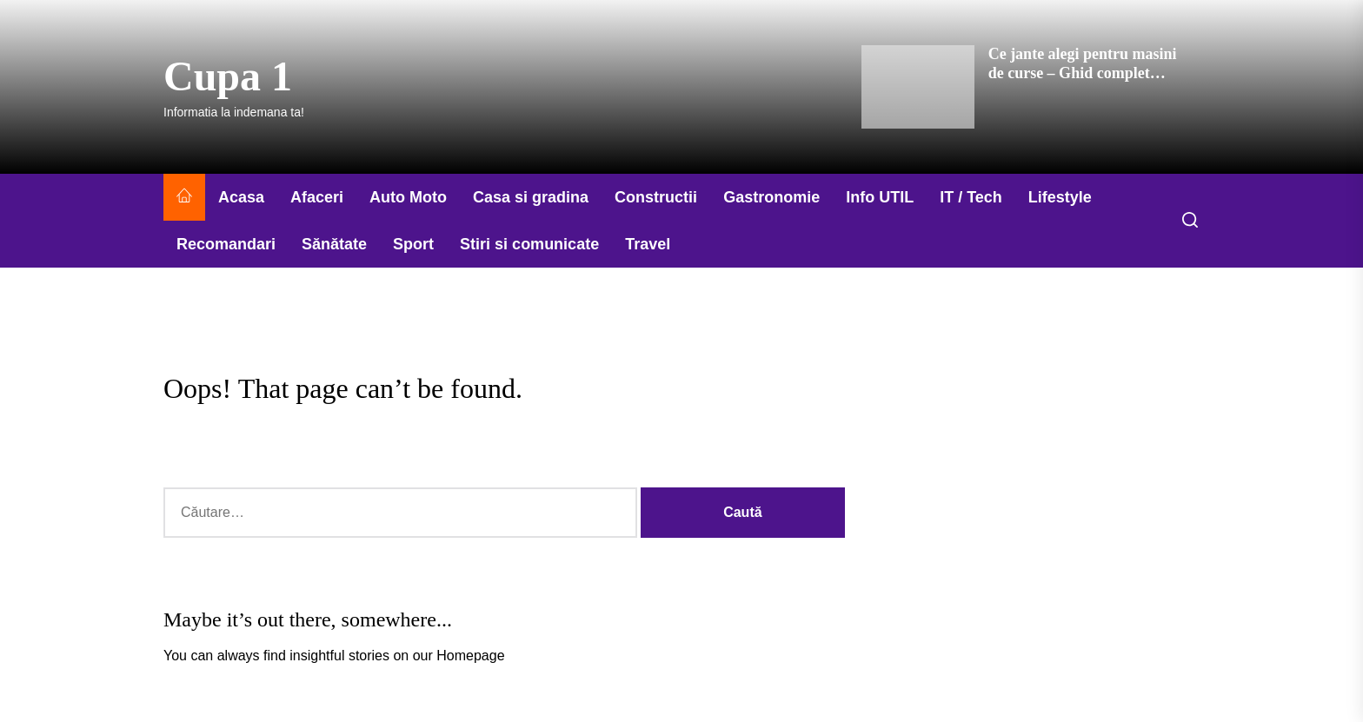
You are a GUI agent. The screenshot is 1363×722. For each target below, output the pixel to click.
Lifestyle (1060, 197)
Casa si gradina (530, 197)
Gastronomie (771, 197)
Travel (647, 244)
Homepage (470, 655)
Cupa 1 (227, 76)
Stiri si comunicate (529, 244)
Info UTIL (880, 197)
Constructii (656, 197)
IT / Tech (971, 197)
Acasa (241, 197)
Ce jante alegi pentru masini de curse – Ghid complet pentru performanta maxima (1084, 72)
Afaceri (316, 197)
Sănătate (334, 244)
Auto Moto (408, 197)
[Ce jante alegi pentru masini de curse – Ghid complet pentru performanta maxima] (917, 87)
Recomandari (226, 244)
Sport (413, 244)
